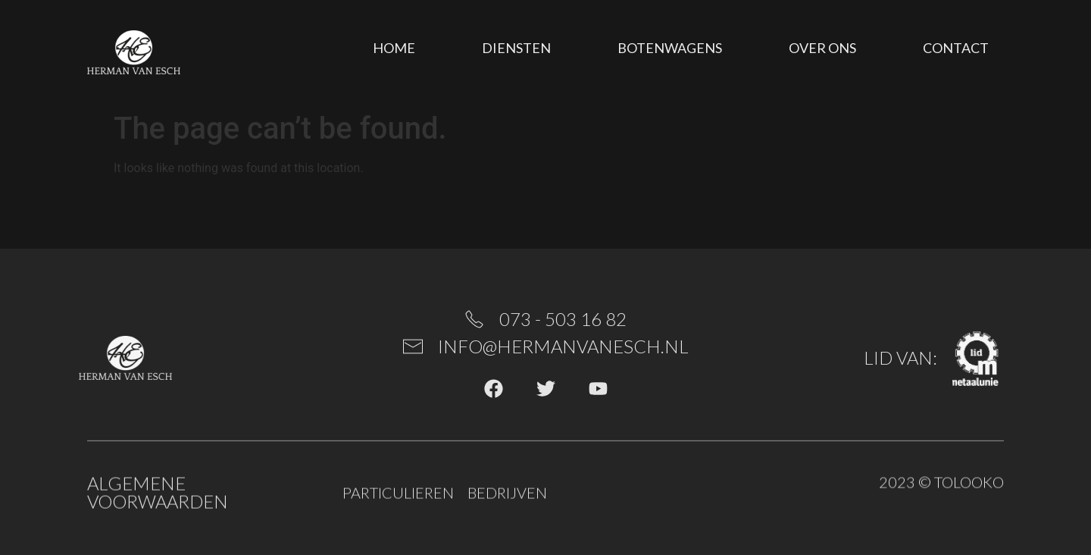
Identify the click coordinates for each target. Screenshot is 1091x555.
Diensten (516, 47)
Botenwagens (669, 47)
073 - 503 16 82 (563, 319)
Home (394, 47)
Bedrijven (507, 497)
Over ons (822, 47)
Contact (956, 47)
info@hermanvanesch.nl (563, 346)
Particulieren (398, 497)
